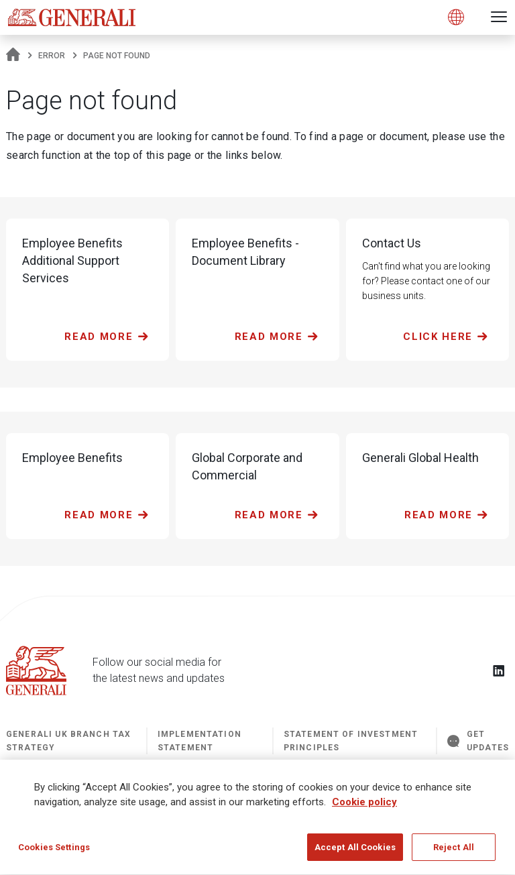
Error (51, 55)
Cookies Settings (54, 851)
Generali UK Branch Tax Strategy (68, 741)
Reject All (453, 851)
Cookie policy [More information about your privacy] (364, 806)
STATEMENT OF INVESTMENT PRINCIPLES (351, 741)
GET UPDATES (478, 741)
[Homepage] (13, 56)
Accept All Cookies (355, 851)
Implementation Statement (199, 741)
